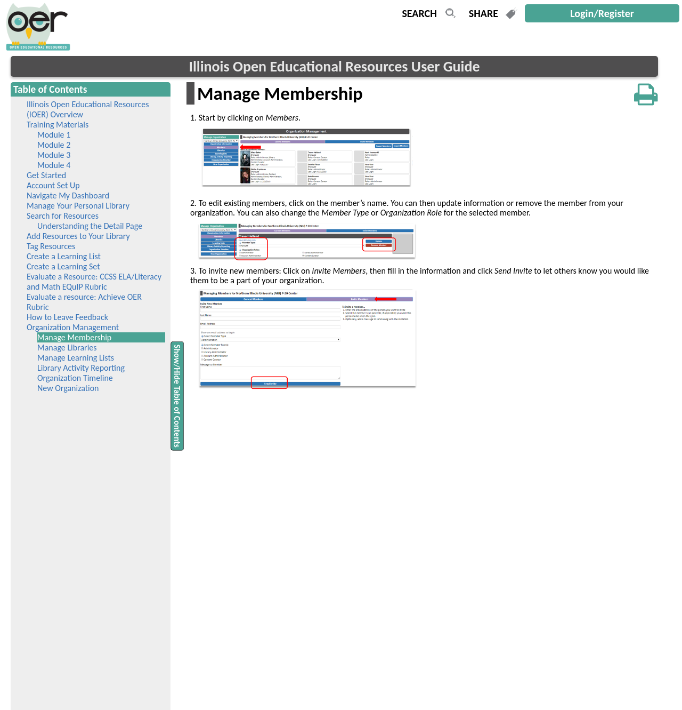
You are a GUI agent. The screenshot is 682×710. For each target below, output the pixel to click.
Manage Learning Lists (75, 358)
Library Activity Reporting (81, 368)
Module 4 (53, 165)
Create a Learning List (64, 256)
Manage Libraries (67, 347)
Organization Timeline (75, 378)
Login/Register (602, 13)
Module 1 (53, 135)
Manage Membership (89, 337)
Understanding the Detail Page (89, 226)
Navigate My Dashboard (68, 195)
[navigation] (37, 48)
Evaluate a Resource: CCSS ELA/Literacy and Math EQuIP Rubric (94, 282)
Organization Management (73, 327)
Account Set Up (53, 185)
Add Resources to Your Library (78, 236)
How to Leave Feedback (67, 317)
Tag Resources (51, 246)
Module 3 (53, 155)
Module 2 (53, 145)
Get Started (46, 175)
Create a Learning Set (63, 266)
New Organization (68, 388)
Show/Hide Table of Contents (177, 395)
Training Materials (57, 124)
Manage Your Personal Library (78, 206)
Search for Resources (63, 216)
